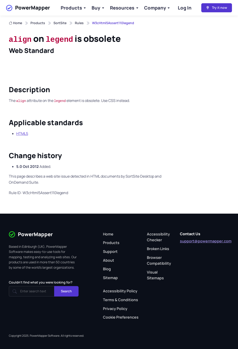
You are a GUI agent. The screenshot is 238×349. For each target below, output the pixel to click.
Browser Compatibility (159, 260)
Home (15, 23)
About (108, 260)
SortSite (59, 23)
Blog (107, 268)
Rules (79, 23)
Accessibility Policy (120, 291)
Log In (185, 8)
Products (71, 8)
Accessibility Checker (158, 237)
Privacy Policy (115, 308)
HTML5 (22, 133)
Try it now (216, 7)
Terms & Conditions (120, 299)
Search (66, 291)
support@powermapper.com (205, 241)
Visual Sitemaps (155, 275)
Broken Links (158, 248)
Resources (122, 8)
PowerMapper (28, 8)
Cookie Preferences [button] (121, 317)
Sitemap (110, 277)
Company (155, 8)
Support (110, 251)
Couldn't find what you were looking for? (41, 282)
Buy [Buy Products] (96, 8)
